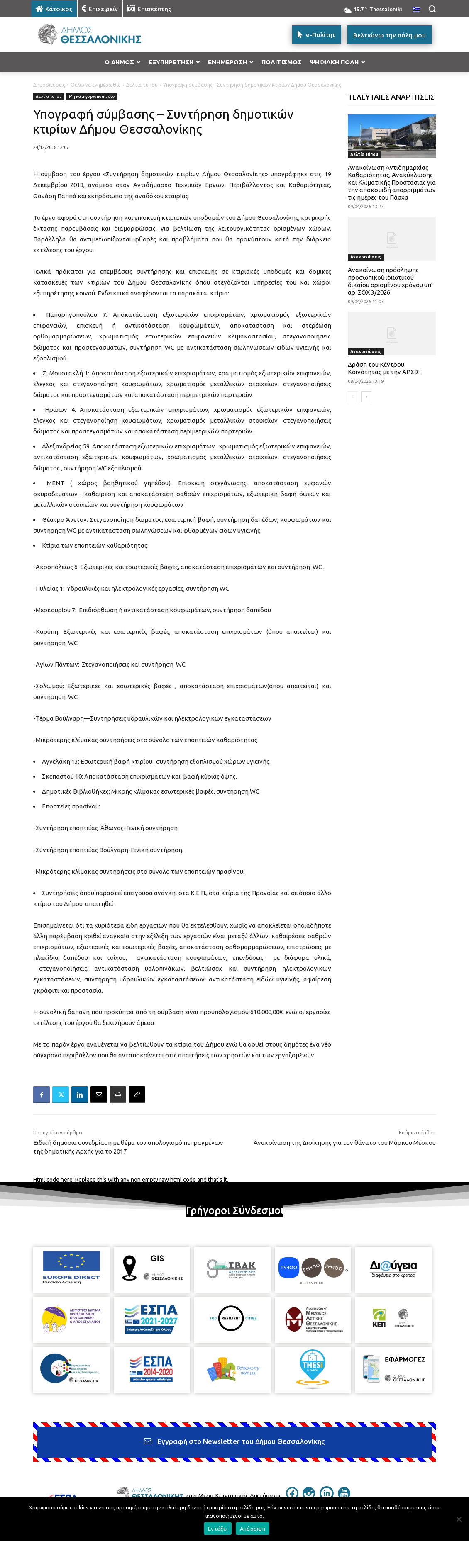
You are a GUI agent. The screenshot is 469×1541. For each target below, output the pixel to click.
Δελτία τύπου (142, 85)
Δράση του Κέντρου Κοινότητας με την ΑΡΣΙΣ (384, 368)
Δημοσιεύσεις (49, 85)
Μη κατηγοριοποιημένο (91, 96)
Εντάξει (217, 1528)
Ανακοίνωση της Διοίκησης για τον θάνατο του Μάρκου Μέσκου (345, 1142)
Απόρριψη (252, 1528)
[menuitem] (416, 10)
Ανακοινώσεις (365, 257)
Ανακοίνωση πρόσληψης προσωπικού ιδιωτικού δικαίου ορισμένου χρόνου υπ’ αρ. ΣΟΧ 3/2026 (390, 281)
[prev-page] (353, 396)
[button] (432, 9)
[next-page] (366, 396)
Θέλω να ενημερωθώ (96, 85)
